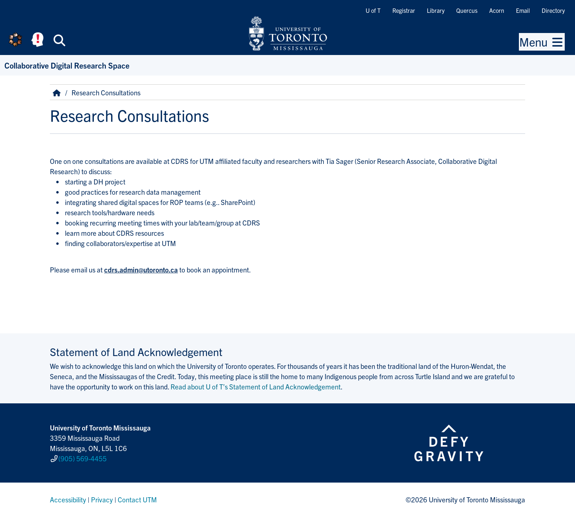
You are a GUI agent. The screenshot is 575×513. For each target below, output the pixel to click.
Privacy (102, 496)
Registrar (403, 10)
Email (523, 10)
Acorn (496, 10)
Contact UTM (137, 496)
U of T (373, 10)
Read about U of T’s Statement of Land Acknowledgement (256, 386)
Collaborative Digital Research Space (66, 65)
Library (435, 10)
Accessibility (68, 496)
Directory (553, 10)
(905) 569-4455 (82, 456)
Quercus (466, 10)
